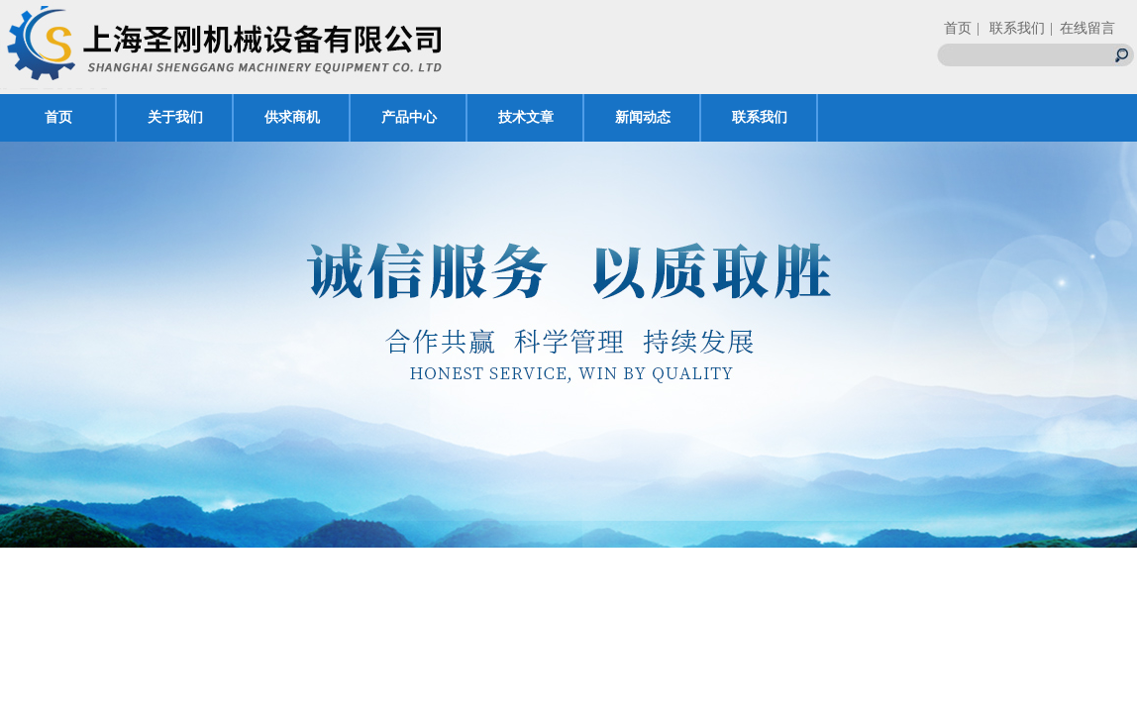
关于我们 (175, 117)
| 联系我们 (1011, 28)
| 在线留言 (1082, 28)
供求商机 (292, 117)
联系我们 (759, 117)
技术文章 (526, 117)
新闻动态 (643, 117)
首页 (958, 28)
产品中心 (409, 117)
